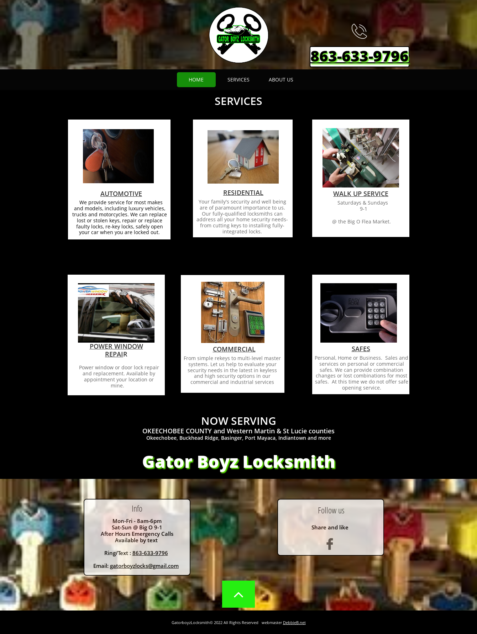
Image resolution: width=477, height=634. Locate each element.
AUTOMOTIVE (121, 193)
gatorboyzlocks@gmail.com (144, 565)
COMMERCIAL (234, 349)
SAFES (361, 348)
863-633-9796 (150, 552)
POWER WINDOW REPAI (116, 350)
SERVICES (238, 101)
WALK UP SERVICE (360, 193)
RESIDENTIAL (243, 192)
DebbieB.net (294, 622)
